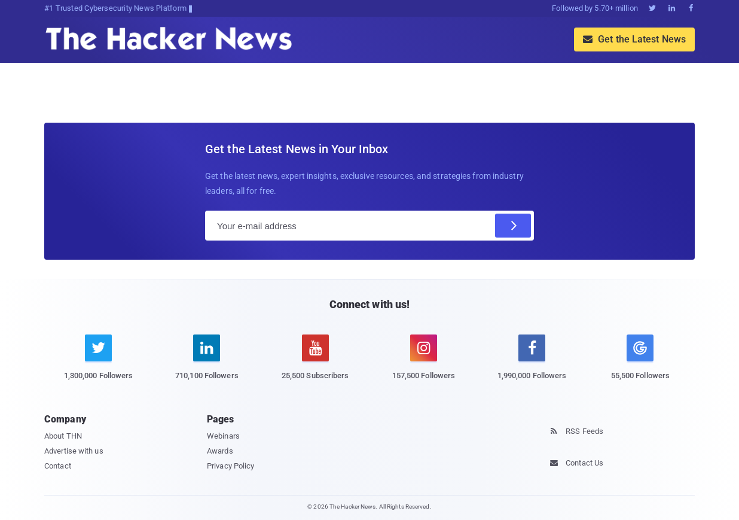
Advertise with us (73, 450)
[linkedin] (206, 364)
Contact (57, 465)
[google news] (640, 359)
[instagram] (423, 364)
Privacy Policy (230, 465)
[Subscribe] (513, 226)
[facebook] (532, 364)
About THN (63, 435)
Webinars (223, 435)
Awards (220, 450)
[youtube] (315, 364)
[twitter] (98, 364)
